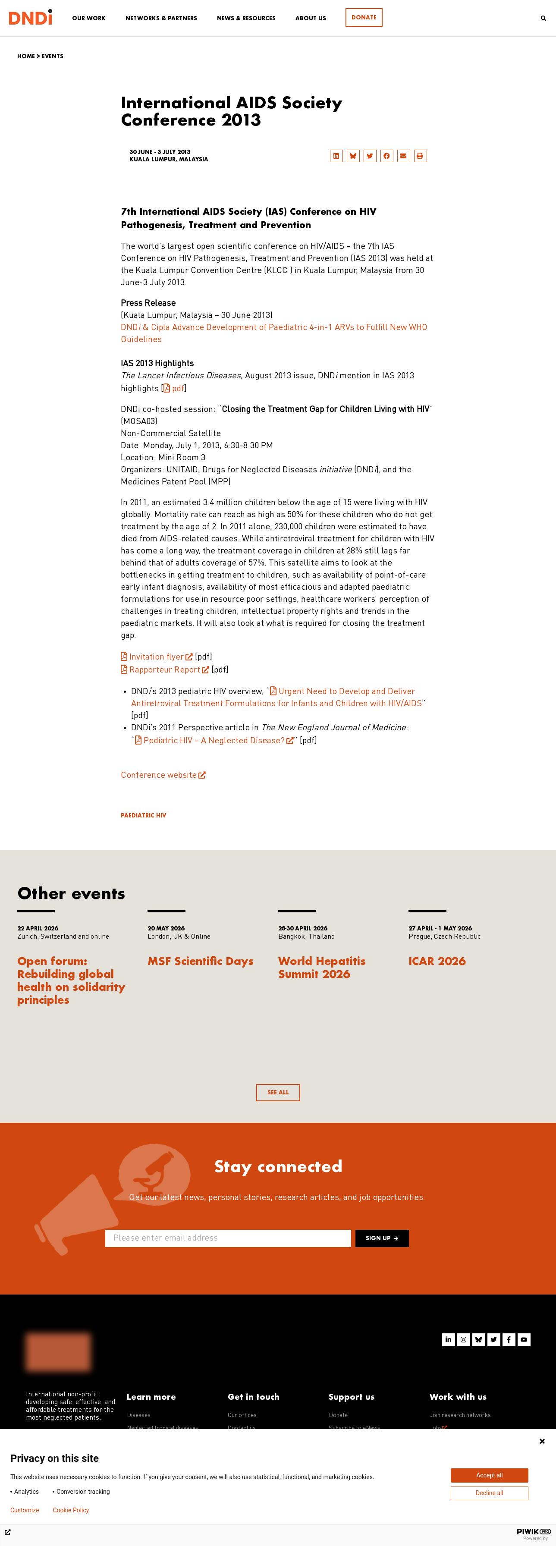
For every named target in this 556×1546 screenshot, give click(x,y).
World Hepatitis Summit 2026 (322, 967)
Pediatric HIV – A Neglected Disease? (214, 741)
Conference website (159, 775)
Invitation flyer (156, 657)
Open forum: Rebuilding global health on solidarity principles (71, 980)
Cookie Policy (71, 1510)
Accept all (489, 1475)
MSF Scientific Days (201, 961)
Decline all (489, 1492)
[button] (336, 156)
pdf (178, 389)
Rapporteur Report (164, 670)
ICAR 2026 (436, 961)
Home (26, 56)
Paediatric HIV (143, 815)
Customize (24, 1510)
